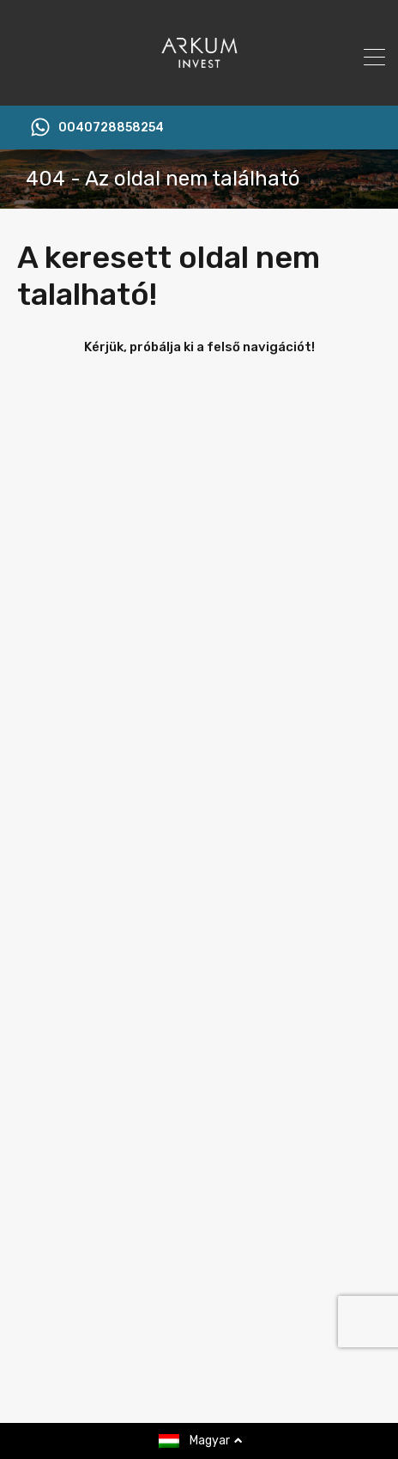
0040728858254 (111, 128)
